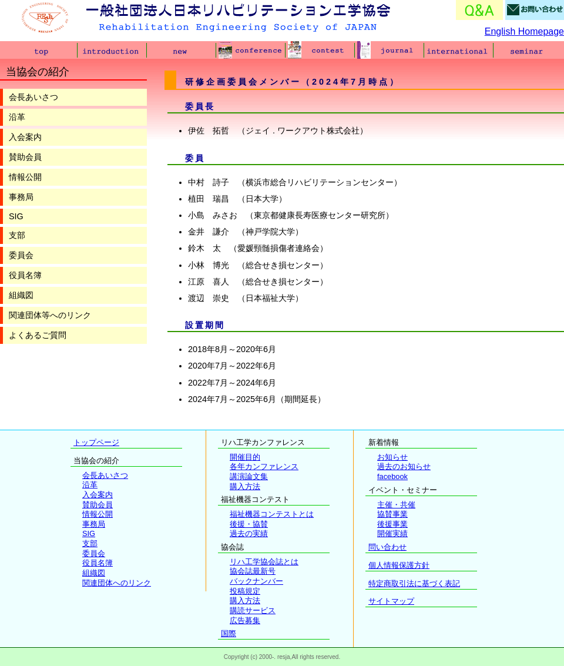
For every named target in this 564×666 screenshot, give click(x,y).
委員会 (21, 255)
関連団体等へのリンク (50, 315)
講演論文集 (249, 476)
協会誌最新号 (253, 571)
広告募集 (245, 620)
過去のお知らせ (404, 466)
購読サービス (253, 610)
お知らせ (392, 457)
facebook (392, 476)
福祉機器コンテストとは (272, 514)
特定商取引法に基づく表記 (414, 583)
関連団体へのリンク (116, 582)
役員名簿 (25, 275)
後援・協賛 (249, 524)
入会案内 (25, 137)
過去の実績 (249, 533)
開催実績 (392, 533)
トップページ (96, 442)
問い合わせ (387, 547)
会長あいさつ (33, 97)
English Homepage (524, 31)
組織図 (21, 295)
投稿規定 (245, 591)
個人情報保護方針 (398, 565)
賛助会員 (25, 157)
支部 (17, 235)
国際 (228, 633)
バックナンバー (256, 581)
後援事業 (392, 524)
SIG (16, 216)
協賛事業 (392, 514)
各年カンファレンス (264, 466)
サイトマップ (391, 601)
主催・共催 (396, 504)
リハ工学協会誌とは (264, 561)
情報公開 (25, 177)
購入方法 (245, 486)
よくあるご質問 (37, 335)
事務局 (21, 197)
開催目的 (245, 457)
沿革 (17, 117)
